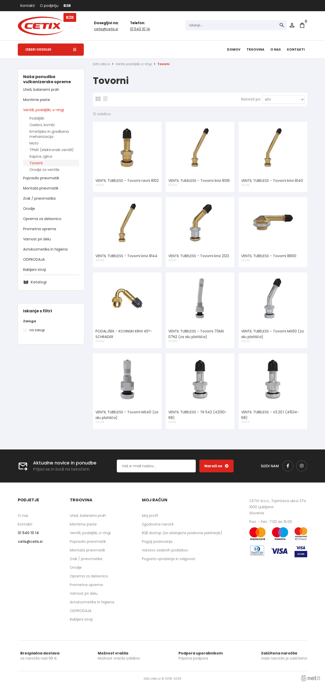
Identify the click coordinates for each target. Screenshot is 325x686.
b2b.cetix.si (101, 64)
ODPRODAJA (34, 259)
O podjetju (49, 5)
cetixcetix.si (106, 29)
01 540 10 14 (140, 29)
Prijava (292, 25)
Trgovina (255, 49)
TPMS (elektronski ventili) (51, 149)
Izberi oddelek (50, 49)
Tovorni (36, 163)
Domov (233, 49)
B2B (67, 5)
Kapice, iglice (40, 156)
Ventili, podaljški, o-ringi (43, 109)
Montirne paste (36, 99)
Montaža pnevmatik (40, 188)
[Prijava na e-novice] (216, 466)
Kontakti (27, 5)
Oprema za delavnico (42, 218)
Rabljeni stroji (34, 269)
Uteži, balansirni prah (41, 89)
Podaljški (36, 118)
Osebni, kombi (42, 124)
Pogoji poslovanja (157, 541)
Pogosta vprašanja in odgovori (168, 558)
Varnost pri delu (37, 239)
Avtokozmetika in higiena (45, 249)
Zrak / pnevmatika (39, 198)
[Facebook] (288, 466)
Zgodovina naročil (157, 524)
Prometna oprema (39, 228)
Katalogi (38, 282)
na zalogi (37, 330)
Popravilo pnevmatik (41, 178)
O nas (275, 49)
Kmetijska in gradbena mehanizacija (49, 134)
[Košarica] (302, 25)
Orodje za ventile (44, 169)
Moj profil (150, 515)
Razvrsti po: (251, 99)
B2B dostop (182, 532)
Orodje (29, 208)
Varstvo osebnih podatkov (165, 550)
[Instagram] (301, 466)
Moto (34, 143)
